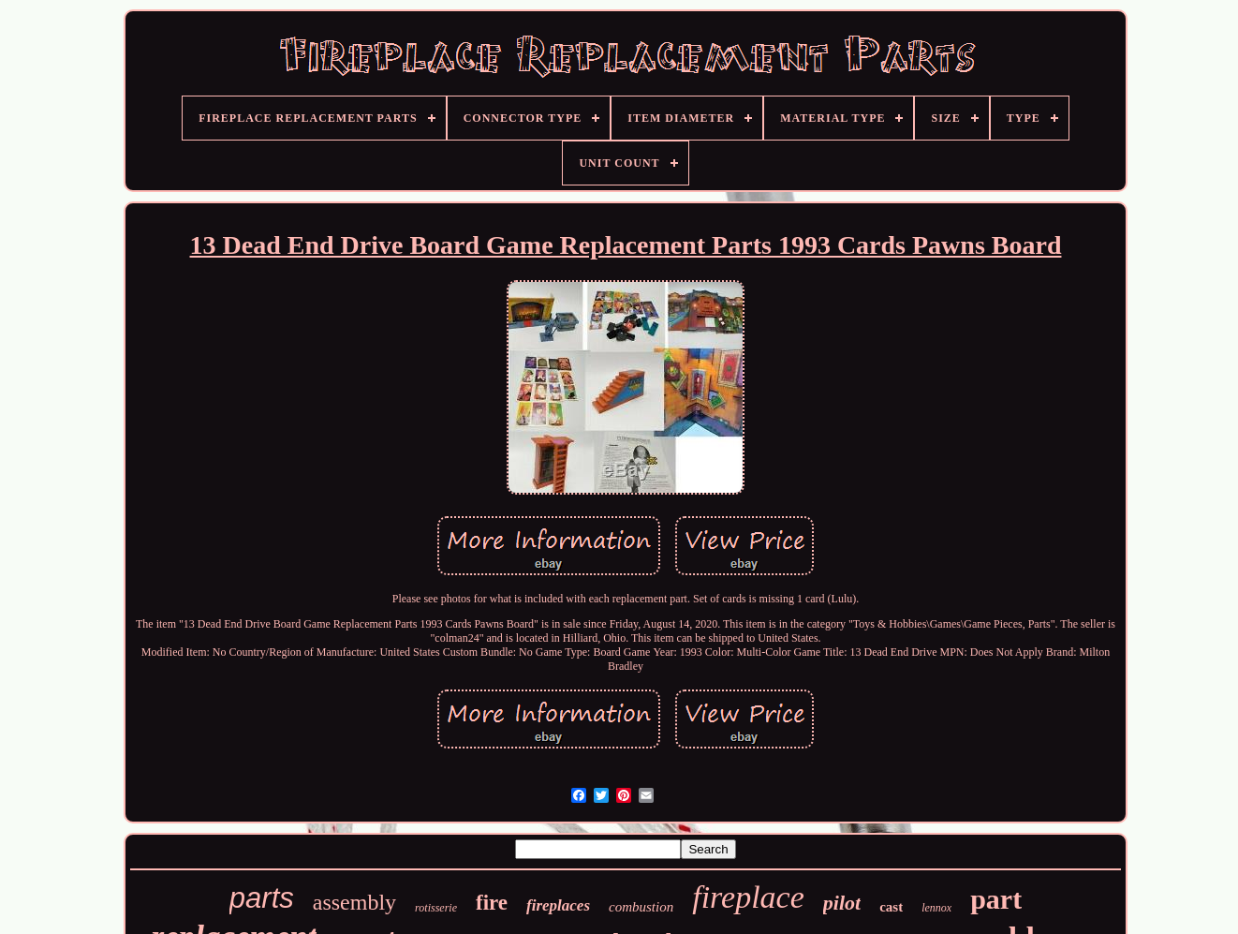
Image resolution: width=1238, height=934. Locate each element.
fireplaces (558, 905)
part (996, 898)
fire (492, 902)
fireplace (748, 897)
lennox (936, 907)
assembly (354, 902)
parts (261, 898)
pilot (842, 902)
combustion (641, 906)
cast (891, 906)
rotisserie (436, 907)
